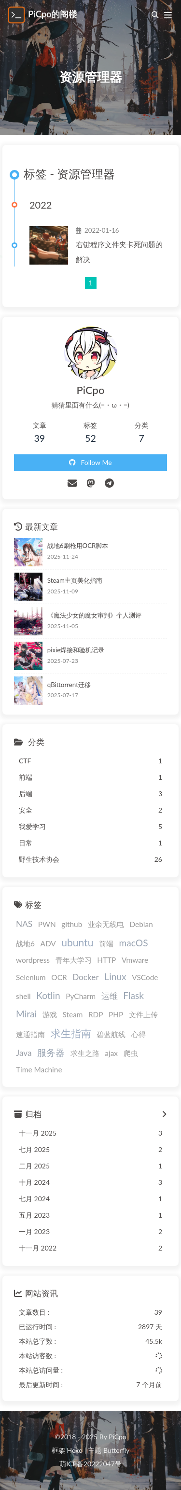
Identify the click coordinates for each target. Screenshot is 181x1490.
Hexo (74, 1450)
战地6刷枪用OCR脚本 (78, 545)
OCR (59, 977)
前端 (106, 943)
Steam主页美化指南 (74, 580)
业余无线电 (106, 924)
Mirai (26, 1013)
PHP (116, 1014)
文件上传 (143, 1014)
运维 (109, 996)
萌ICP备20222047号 (90, 1464)
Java (24, 1053)
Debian (141, 924)
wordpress (33, 960)
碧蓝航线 (111, 1034)
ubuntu (77, 942)
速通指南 (30, 1034)
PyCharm (81, 996)
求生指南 (71, 1033)
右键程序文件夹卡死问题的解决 (119, 252)
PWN (47, 924)
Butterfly (116, 1450)
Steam (72, 1014)
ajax (111, 1053)
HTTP (106, 960)
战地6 (25, 943)
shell (23, 996)
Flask (133, 995)
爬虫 (131, 1053)
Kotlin (48, 995)
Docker (85, 977)
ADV (48, 943)
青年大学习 (74, 960)
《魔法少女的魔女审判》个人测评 (94, 615)
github (71, 924)
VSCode (145, 977)
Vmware (135, 960)
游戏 (49, 1014)
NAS (24, 924)
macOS (133, 942)
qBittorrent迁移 (69, 685)
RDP (95, 1014)
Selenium (31, 977)
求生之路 (84, 1053)
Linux (115, 976)
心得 (138, 1034)
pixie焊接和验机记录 (75, 650)
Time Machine (39, 1069)
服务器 (51, 1052)
